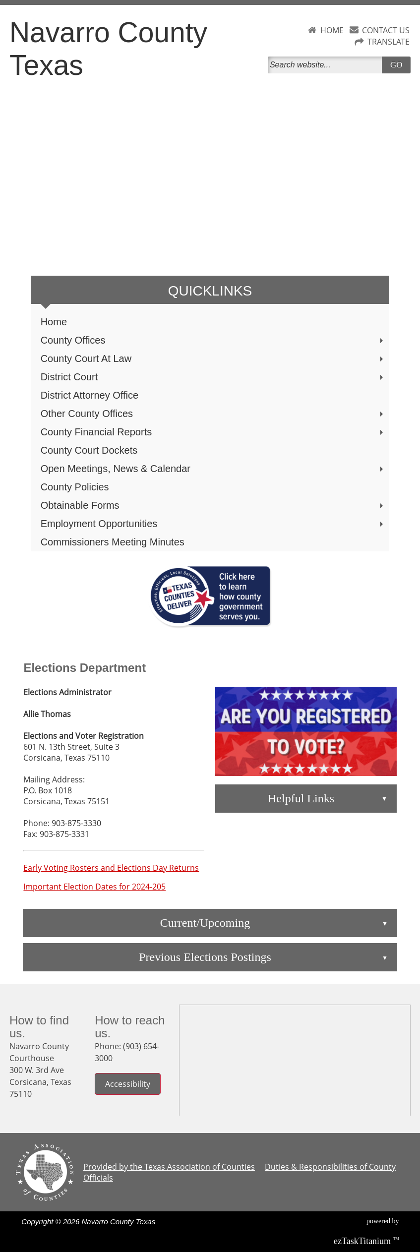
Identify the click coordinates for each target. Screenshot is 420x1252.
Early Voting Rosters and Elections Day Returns (111, 867)
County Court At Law (213, 358)
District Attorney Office (89, 395)
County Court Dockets (89, 450)
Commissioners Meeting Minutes (112, 542)
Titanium (363, 1241)
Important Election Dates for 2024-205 (94, 886)
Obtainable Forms (213, 505)
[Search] (327, 65)
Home (54, 321)
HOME (332, 30)
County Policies (75, 486)
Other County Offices (213, 413)
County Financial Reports (213, 431)
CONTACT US (386, 30)
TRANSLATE (388, 41)
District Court (213, 376)
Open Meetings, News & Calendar (213, 468)
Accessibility (127, 1083)
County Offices (213, 340)
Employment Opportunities (213, 523)
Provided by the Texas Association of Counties (169, 1166)
